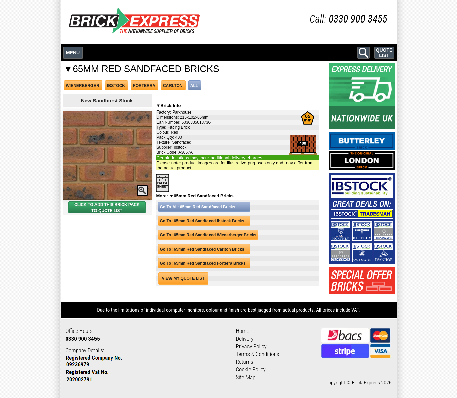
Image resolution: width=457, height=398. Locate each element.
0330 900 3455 (83, 338)
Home (243, 330)
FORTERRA (144, 85)
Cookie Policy (251, 369)
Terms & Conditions (257, 354)
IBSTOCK (116, 85)
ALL (194, 85)
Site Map (246, 377)
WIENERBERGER (82, 85)
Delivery (245, 338)
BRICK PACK (126, 204)
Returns (244, 361)
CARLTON (173, 85)
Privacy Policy (251, 346)
